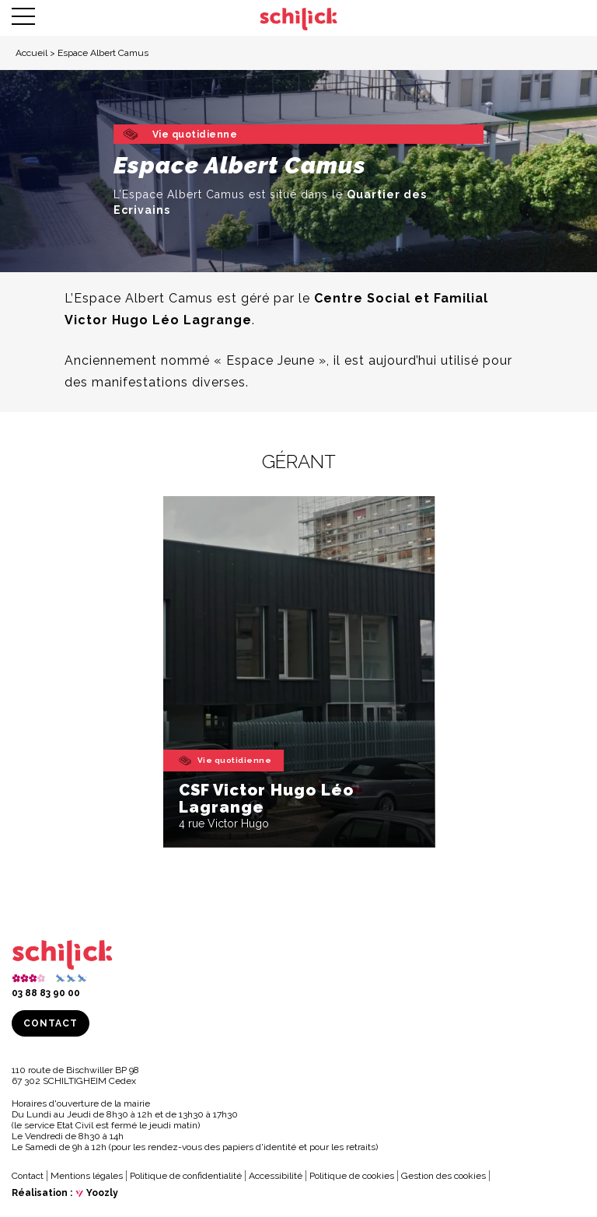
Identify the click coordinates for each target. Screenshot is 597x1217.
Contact (50, 1023)
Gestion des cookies (443, 1175)
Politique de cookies (351, 1175)
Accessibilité (275, 1175)
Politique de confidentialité (186, 1175)
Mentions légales (87, 1175)
